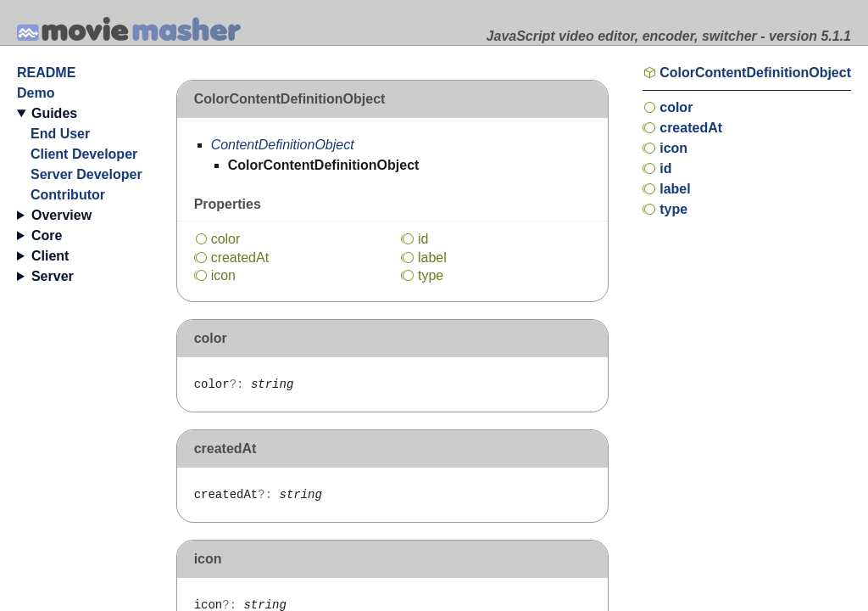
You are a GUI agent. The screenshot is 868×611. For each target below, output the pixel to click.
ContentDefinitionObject (282, 144)
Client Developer (84, 154)
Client (50, 256)
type (430, 275)
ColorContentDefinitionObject (755, 72)
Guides (54, 113)
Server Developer (86, 174)
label (432, 257)
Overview (61, 215)
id (423, 239)
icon (223, 275)
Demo (35, 93)
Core (46, 235)
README (46, 72)
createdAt (240, 257)
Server (52, 276)
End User (60, 133)
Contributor (68, 195)
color (226, 239)
